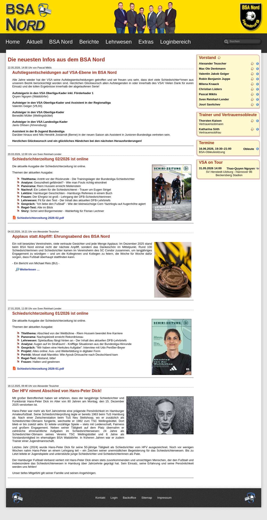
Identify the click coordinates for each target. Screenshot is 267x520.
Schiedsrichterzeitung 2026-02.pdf (40, 218)
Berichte (89, 42)
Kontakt (100, 497)
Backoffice (129, 497)
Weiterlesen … (30, 269)
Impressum (164, 497)
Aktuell (34, 42)
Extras (146, 42)
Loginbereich (175, 42)
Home (13, 42)
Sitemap (146, 497)
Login (114, 497)
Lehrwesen (119, 42)
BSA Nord (61, 42)
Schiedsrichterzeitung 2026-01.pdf (40, 368)
